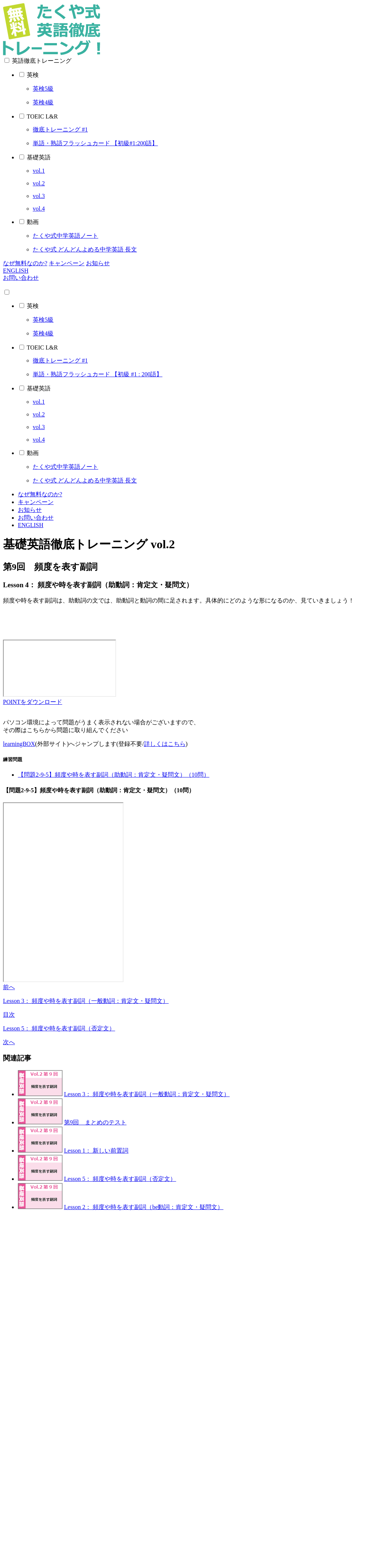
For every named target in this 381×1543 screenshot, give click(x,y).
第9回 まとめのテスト (95, 1122)
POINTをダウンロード (32, 702)
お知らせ (98, 263)
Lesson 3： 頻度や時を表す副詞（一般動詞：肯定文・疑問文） (86, 1001)
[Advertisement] (190, 621)
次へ (9, 1042)
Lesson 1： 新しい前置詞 (96, 1150)
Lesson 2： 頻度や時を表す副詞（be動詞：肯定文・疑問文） (143, 1207)
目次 (9, 1014)
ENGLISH (15, 270)
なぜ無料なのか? (25, 263)
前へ (9, 987)
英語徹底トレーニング (41, 61)
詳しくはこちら (165, 744)
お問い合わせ (21, 278)
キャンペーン (66, 263)
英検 (33, 75)
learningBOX (19, 744)
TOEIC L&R (42, 116)
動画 (33, 222)
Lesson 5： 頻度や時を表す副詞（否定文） (59, 1028)
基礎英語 (39, 157)
